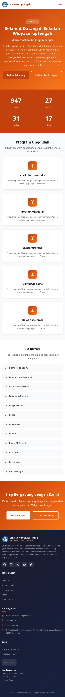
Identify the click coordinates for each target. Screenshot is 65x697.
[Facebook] (4, 564)
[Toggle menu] (60, 4)
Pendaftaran (7, 599)
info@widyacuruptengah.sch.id (18, 615)
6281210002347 (12, 625)
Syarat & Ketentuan (10, 649)
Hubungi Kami (18, 515)
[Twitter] (17, 564)
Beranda (5, 580)
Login (4, 595)
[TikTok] (31, 564)
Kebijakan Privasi (9, 654)
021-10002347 (11, 620)
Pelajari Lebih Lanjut (46, 75)
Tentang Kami (8, 585)
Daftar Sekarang (16, 75)
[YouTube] (24, 564)
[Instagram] (11, 564)
